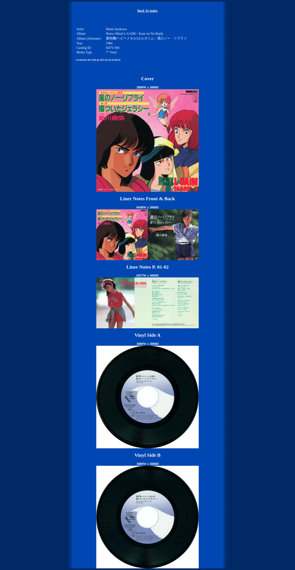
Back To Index (147, 11)
